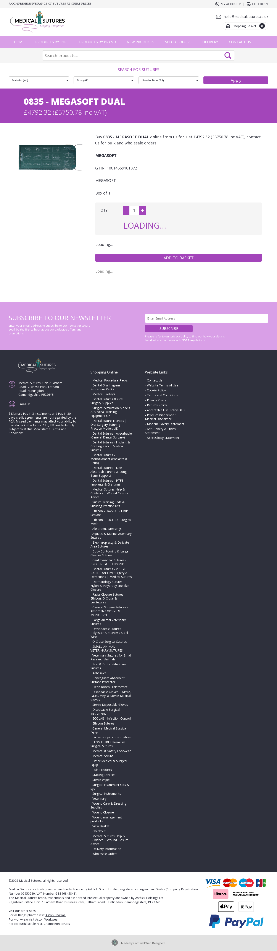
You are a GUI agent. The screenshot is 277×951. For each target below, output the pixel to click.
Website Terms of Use (162, 385)
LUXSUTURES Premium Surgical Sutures (107, 744)
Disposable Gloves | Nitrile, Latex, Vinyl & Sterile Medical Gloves (110, 696)
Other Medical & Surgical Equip (108, 763)
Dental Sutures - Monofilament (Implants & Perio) (108, 459)
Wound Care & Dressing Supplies (108, 805)
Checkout (260, 4)
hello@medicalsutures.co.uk (246, 16)
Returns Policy (157, 405)
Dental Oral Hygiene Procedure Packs (105, 387)
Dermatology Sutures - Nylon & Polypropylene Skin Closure (109, 586)
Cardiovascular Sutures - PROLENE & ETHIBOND (108, 562)
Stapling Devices (103, 775)
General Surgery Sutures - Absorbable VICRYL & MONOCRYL (109, 611)
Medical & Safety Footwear (111, 751)
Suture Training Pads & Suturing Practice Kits (107, 504)
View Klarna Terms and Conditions (37, 431)
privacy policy (179, 336)
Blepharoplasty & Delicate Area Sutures (109, 544)
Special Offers (178, 42)
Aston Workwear (47, 919)
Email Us (24, 404)
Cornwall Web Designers (149, 943)
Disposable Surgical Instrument (105, 711)
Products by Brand (97, 42)
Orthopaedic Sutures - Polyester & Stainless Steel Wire (109, 633)
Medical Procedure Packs (110, 380)
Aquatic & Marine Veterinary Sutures (111, 536)
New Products (140, 42)
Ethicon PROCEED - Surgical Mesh (110, 522)
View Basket (101, 826)
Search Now (227, 55)
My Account (231, 4)
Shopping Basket (249, 26)
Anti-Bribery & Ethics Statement (160, 431)
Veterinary (99, 798)
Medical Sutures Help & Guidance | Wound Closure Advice (109, 493)
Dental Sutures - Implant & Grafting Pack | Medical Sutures (110, 446)
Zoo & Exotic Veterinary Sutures (108, 666)
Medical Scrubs (102, 756)
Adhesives (99, 673)
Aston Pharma (55, 915)
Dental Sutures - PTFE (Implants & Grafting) (106, 482)
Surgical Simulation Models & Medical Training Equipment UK (110, 412)
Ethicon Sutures (103, 723)
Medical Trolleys (103, 394)
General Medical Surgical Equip (108, 730)
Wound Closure (103, 812)
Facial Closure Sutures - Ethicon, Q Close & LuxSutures (107, 598)
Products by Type (51, 42)
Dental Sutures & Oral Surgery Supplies (106, 401)
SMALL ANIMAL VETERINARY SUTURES (106, 648)
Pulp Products (102, 770)
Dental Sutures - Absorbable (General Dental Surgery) (111, 435)
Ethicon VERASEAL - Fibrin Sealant (109, 513)
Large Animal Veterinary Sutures (108, 622)
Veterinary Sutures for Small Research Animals (110, 657)
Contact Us (240, 42)
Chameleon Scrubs (57, 924)
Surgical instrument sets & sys (109, 787)
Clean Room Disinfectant (109, 687)
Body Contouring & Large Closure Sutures (109, 553)
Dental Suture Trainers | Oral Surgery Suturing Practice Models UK (108, 424)
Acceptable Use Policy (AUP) (167, 410)
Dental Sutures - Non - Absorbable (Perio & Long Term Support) (108, 472)
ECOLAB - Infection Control (111, 718)
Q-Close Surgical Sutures (109, 641)
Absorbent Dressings (107, 529)
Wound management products (106, 819)
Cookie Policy (156, 390)
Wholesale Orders (104, 854)
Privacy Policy (156, 400)
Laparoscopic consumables (111, 737)
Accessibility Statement (163, 438)
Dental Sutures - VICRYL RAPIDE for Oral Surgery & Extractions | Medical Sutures (111, 573)
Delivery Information (106, 849)
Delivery (210, 42)
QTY (104, 210)
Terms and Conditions (162, 395)
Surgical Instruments (106, 793)
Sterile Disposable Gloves (110, 705)
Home (19, 42)
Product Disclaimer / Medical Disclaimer (160, 417)
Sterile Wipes (101, 780)
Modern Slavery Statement (165, 424)
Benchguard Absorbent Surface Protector (107, 680)
